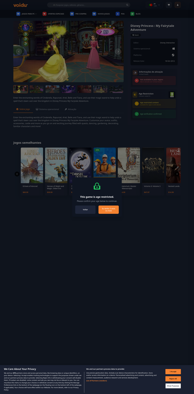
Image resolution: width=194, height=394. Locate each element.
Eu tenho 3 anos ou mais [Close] (108, 209)
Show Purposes (172, 388)
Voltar (85, 209)
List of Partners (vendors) (96, 383)
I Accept (172, 374)
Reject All (172, 381)
